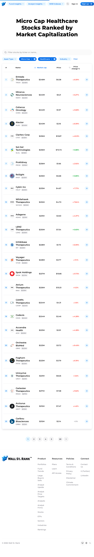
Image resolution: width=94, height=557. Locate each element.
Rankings (42, 530)
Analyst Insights (36, 4)
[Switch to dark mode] (90, 543)
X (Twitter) (85, 471)
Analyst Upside (41, 486)
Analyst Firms (41, 506)
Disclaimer (71, 478)
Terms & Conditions (71, 465)
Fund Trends (41, 470)
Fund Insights (16, 4)
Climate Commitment (71, 483)
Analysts (41, 501)
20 (60, 439)
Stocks (41, 512)
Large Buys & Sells (41, 478)
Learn (54, 469)
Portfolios (42, 464)
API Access (56, 473)
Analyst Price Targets (41, 494)
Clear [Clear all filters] (75, 59)
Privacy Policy (69, 472)
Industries (42, 525)
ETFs (40, 516)
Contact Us (84, 465)
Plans (54, 464)
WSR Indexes (56, 4)
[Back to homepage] (3, 4)
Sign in (75, 4)
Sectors (41, 521)
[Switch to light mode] (86, 543)
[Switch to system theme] (82, 543)
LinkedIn (84, 475)
